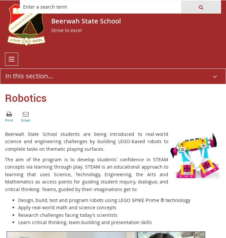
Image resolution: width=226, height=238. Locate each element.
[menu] (11, 59)
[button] (201, 7)
